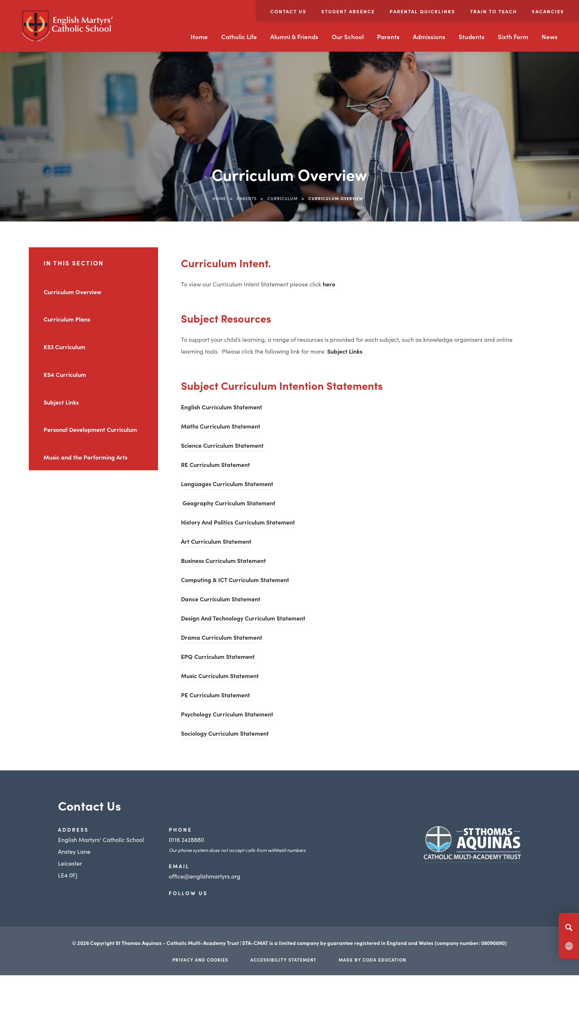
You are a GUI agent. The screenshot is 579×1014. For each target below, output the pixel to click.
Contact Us (288, 11)
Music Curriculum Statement (220, 676)
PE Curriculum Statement (215, 696)
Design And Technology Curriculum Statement (243, 619)
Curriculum (282, 198)
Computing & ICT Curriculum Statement (235, 580)
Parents (388, 36)
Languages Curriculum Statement (227, 484)
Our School (348, 36)
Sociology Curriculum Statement (225, 734)
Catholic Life (239, 36)
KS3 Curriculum (64, 347)
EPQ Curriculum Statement (218, 657)
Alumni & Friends (294, 36)
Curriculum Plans (67, 319)
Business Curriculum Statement (223, 561)
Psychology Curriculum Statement (227, 715)
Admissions (429, 36)
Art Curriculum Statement (216, 542)
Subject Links (61, 402)
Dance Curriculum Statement (220, 600)
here (329, 285)
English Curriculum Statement (221, 408)
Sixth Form (513, 36)
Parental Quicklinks (422, 11)
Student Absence (348, 11)
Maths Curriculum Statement (221, 427)
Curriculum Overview (72, 292)
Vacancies (548, 11)
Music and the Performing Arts (85, 457)
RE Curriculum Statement (215, 464)
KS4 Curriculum (65, 374)
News (550, 36)
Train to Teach (493, 11)
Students (471, 36)
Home (199, 36)
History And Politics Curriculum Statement (238, 523)
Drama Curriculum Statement (221, 638)
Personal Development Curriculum (90, 429)
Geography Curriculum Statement (228, 504)
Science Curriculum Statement (222, 446)
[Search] (569, 927)
